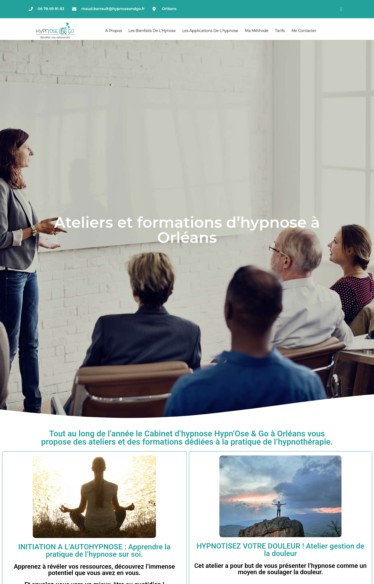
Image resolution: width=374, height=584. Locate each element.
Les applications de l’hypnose (210, 30)
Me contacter (303, 30)
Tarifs (280, 30)
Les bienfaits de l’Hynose (152, 30)
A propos (113, 30)
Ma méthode (257, 30)
